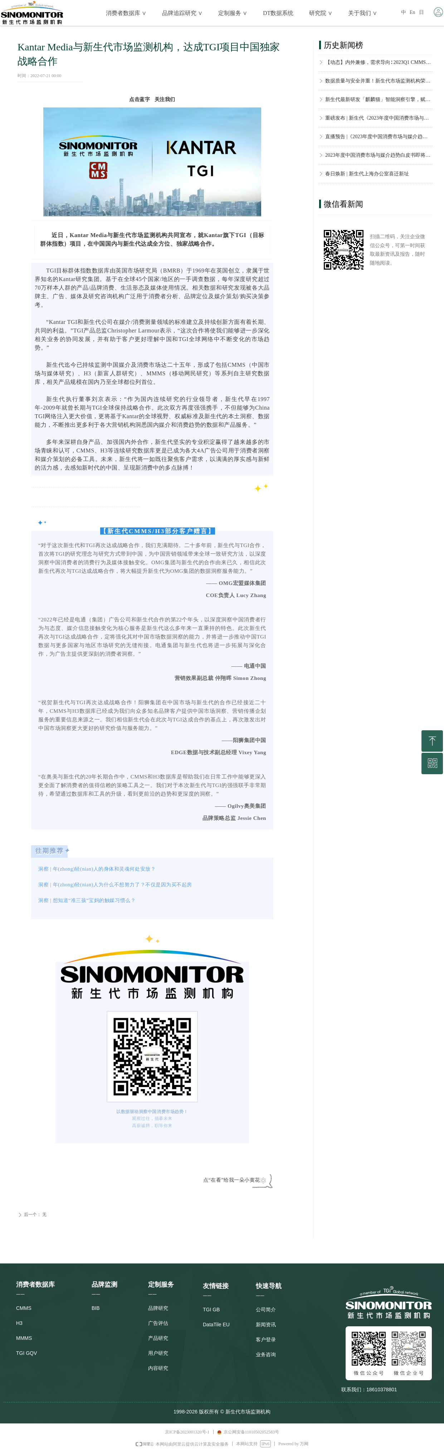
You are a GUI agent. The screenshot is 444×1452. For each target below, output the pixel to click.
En (412, 12)
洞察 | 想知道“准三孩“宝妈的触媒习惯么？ (87, 900)
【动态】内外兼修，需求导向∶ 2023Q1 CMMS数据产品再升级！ (379, 64)
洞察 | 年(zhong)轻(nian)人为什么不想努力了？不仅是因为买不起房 (115, 884)
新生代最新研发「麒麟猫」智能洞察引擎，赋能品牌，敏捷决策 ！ (379, 101)
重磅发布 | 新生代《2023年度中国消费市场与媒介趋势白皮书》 (379, 120)
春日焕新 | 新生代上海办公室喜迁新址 (367, 176)
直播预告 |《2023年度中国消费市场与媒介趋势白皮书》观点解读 (379, 138)
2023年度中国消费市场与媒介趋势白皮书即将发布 (379, 157)
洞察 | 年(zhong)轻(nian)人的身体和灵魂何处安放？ (97, 869)
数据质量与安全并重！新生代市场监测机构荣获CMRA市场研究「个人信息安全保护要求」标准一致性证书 (379, 83)
